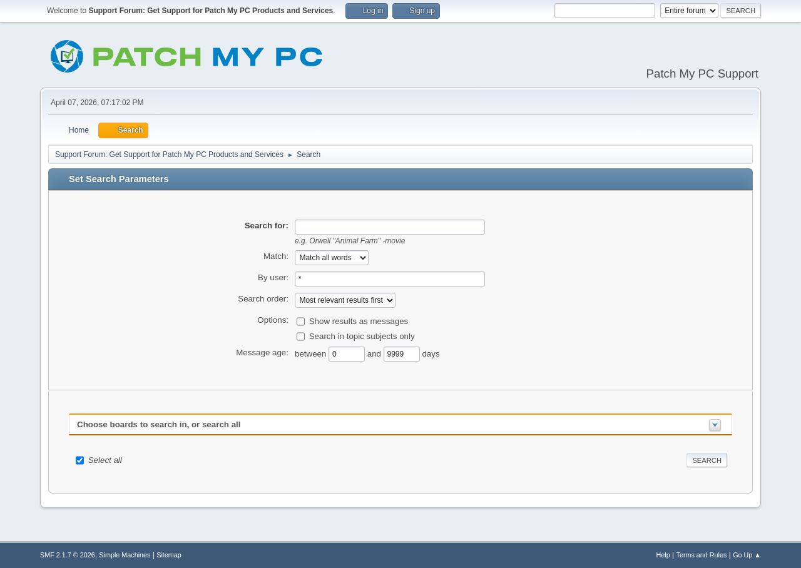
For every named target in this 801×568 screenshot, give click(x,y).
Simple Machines (124, 555)
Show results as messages (359, 320)
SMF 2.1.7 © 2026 (67, 555)
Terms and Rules (701, 555)
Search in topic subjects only (362, 335)
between (312, 353)
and (375, 353)
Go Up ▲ (747, 555)
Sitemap (168, 555)
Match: (275, 256)
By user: (273, 277)
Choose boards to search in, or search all (158, 424)
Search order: (263, 298)
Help (663, 555)
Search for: (266, 225)
